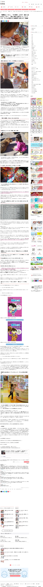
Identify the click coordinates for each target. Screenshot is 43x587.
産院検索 (33, 75)
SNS (17, 9)
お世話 (32, 44)
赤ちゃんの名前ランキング (35, 78)
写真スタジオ (32, 9)
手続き (32, 82)
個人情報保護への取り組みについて (32, 586)
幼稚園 (12, 91)
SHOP (23, 2)
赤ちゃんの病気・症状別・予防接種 (36, 84)
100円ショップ (22, 247)
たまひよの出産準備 (34, 91)
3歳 (32, 38)
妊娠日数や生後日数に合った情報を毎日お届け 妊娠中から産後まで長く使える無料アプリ (15, 574)
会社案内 (39, 586)
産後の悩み (33, 47)
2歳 (32, 37)
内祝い (26, 2)
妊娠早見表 (3, 7)
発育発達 (33, 48)
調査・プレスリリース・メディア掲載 (29, 583)
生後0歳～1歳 (33, 28)
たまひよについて (34, 67)
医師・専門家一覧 (16, 583)
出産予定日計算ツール (34, 74)
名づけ (16, 7)
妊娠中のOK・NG (34, 77)
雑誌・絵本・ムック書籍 (35, 68)
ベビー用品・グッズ (34, 50)
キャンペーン (25, 9)
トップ (1, 11)
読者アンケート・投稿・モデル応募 (36, 71)
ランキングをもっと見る (7, 530)
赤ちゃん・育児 (5, 11)
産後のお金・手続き (34, 55)
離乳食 (30, 7)
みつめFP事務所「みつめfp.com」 (5, 438)
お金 (32, 81)
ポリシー (11, 583)
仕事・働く (33, 54)
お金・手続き (10, 7)
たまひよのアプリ (34, 88)
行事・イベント (34, 51)
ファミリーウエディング (35, 58)
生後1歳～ (33, 29)
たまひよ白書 (33, 92)
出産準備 (24, 7)
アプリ (11, 9)
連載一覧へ (39, 216)
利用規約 (8, 583)
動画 (32, 64)
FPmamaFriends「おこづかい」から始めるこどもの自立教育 (9, 442)
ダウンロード (15, 575)
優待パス (38, 7)
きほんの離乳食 (34, 85)
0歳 (7, 49)
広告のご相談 (37, 583)
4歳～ (32, 40)
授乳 (32, 41)
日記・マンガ (33, 61)
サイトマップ (21, 583)
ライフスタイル (34, 57)
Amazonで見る (14, 319)
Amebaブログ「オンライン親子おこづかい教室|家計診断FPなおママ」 (10, 440)
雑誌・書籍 (4, 9)
